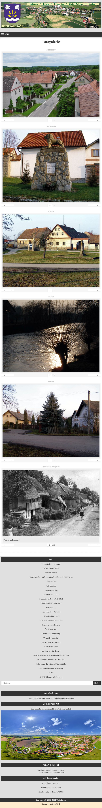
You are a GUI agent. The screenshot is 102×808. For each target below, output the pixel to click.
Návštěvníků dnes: (49, 788)
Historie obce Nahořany (51, 603)
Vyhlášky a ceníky (51, 638)
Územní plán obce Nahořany (51, 668)
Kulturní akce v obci (51, 595)
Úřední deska (51, 573)
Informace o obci (51, 590)
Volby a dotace (51, 582)
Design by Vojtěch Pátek (51, 804)
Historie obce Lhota (51, 616)
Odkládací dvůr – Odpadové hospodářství (51, 655)
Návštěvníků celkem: (48, 792)
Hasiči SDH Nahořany (51, 634)
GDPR (51, 673)
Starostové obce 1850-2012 (51, 599)
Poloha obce (51, 586)
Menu (7, 34)
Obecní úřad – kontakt (51, 564)
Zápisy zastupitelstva (51, 642)
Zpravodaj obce (51, 647)
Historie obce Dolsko (51, 625)
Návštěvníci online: (50, 783)
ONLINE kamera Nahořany (51, 677)
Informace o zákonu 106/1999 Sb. (51, 660)
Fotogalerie (51, 42)
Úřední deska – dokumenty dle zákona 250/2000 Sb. (51, 577)
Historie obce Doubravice (51, 621)
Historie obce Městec (51, 612)
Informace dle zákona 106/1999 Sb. (51, 664)
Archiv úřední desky (51, 651)
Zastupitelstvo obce (51, 568)
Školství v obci (51, 629)
